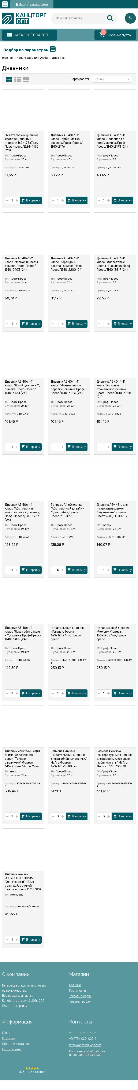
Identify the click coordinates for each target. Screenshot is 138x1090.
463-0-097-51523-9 (114, 785)
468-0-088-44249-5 (115, 662)
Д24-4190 (22, 167)
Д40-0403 (23, 290)
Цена (99, 79)
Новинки (75, 985)
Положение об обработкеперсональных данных (87, 1053)
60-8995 (68, 536)
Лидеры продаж (80, 1001)
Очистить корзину (14, 1006)
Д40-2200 (68, 290)
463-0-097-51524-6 (68, 785)
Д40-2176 (68, 167)
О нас (6, 1033)
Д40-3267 (22, 536)
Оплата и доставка (15, 1044)
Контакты (8, 1038)
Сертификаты (11, 1049)
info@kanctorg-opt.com (85, 1045)
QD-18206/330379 (28, 906)
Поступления (78, 990)
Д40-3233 (68, 413)
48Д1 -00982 (116, 536)
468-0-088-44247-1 (69, 662)
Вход (22, 4)
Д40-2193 (114, 167)
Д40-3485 (23, 660)
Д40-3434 (23, 413)
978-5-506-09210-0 (22, 785)
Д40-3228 (114, 413)
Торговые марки (80, 996)
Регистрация (39, 4)
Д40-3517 (114, 290)
